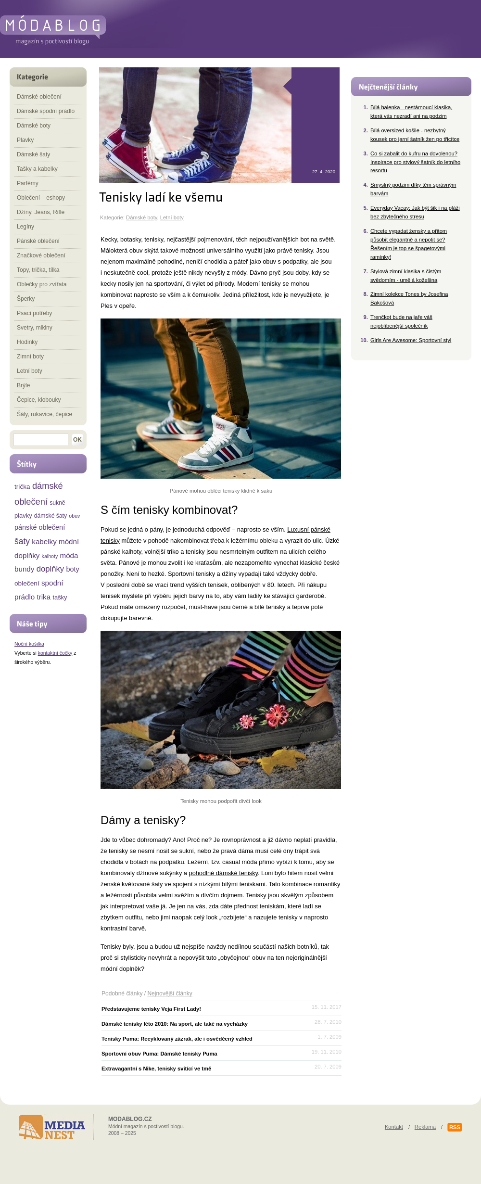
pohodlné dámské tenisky (223, 873)
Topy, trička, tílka (38, 270)
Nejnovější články (169, 993)
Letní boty (172, 217)
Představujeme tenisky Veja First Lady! (151, 1009)
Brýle (23, 385)
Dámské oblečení (39, 96)
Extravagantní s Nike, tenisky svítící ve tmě (156, 1068)
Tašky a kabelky (37, 169)
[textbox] (40, 439)
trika (44, 597)
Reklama (425, 1127)
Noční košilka (29, 644)
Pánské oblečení (38, 241)
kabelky (44, 541)
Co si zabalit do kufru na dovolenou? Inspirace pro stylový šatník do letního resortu (415, 162)
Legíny (25, 226)
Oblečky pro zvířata (41, 284)
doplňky (50, 568)
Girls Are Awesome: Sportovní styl (410, 340)
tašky (59, 597)
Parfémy (27, 183)
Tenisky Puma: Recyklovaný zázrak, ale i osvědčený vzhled (177, 1039)
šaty (22, 541)
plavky (23, 515)
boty (72, 569)
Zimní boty (30, 356)
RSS (454, 1127)
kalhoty (50, 556)
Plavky (25, 140)
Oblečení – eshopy (41, 197)
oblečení (26, 583)
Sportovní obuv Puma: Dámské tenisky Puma (159, 1054)
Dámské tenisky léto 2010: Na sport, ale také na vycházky (174, 1024)
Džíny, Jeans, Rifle (40, 212)
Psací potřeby (34, 313)
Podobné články (121, 993)
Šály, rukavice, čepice (44, 414)
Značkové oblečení (41, 255)
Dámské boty (141, 217)
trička (22, 486)
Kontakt (394, 1127)
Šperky (26, 298)
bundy (24, 569)
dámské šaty (50, 515)
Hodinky (27, 342)
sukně (57, 502)
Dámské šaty (33, 154)
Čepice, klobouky (39, 399)
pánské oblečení (39, 527)
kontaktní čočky (55, 653)
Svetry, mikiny (34, 327)
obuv (74, 516)
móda (69, 555)
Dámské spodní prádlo (46, 111)
